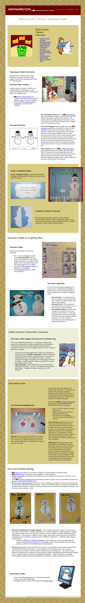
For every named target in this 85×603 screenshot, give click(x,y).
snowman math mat (66, 149)
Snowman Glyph (24, 269)
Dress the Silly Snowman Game (23, 483)
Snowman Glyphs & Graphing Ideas (45, 43)
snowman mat (45, 128)
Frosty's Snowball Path (24, 97)
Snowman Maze (48, 581)
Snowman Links (45, 56)
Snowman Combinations (26, 479)
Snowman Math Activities (44, 39)
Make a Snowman (18, 476)
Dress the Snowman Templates (35, 540)
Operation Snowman (19, 547)
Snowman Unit (28, 577)
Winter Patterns (19, 474)
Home (58, 9)
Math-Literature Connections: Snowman (44, 47)
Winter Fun (18, 472)
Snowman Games (45, 51)
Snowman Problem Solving (21, 469)
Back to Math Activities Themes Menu (45, 59)
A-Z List (64, 9)
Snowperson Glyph (30, 266)
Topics (77, 9)
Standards (70, 9)
